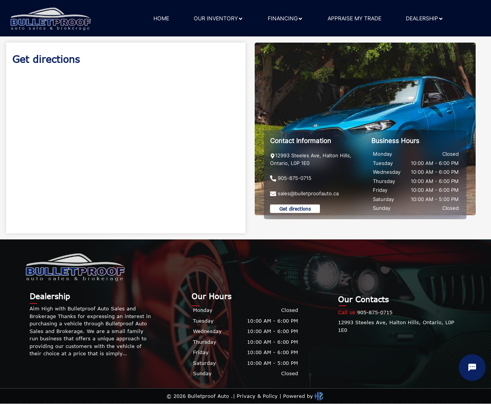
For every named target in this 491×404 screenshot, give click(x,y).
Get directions (295, 208)
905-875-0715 (365, 312)
